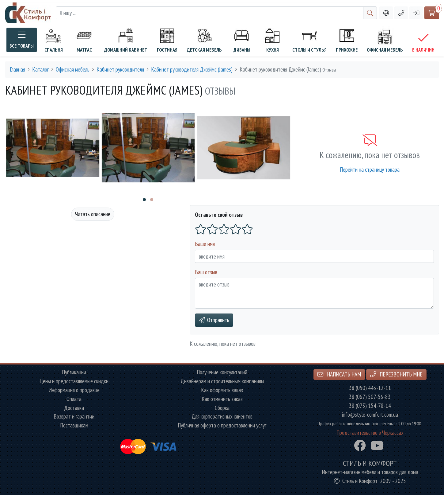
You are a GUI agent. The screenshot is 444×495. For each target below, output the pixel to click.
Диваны (242, 39)
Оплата (74, 399)
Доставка (74, 408)
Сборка (222, 408)
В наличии (423, 42)
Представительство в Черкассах (370, 433)
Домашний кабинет (125, 39)
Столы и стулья (309, 39)
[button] (401, 13)
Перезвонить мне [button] (396, 374)
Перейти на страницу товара (370, 169)
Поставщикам (74, 425)
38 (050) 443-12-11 (370, 388)
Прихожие (347, 39)
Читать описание (92, 214)
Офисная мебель (385, 39)
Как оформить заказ (222, 390)
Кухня (272, 39)
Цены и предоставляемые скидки (74, 381)
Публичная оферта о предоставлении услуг (222, 425)
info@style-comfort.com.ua (370, 414)
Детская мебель (204, 39)
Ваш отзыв (206, 272)
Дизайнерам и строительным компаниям (222, 381)
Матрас (84, 39)
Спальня (53, 39)
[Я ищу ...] (209, 13)
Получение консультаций (222, 372)
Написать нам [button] (339, 374)
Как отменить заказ (222, 399)
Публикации (74, 372)
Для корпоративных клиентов (222, 416)
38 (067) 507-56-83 (370, 397)
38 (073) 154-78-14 (370, 406)
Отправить (214, 320)
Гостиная (167, 39)
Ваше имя (205, 244)
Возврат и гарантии (74, 416)
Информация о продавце (74, 390)
